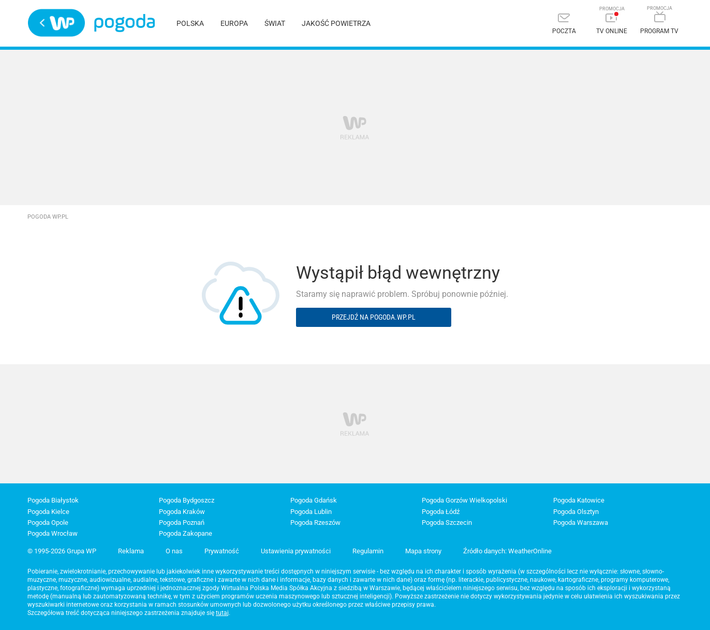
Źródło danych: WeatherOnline (507, 551)
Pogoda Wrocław (52, 533)
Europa (234, 23)
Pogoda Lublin (311, 512)
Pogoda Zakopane (185, 533)
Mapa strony (423, 551)
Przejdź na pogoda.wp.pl (374, 317)
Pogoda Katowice (578, 500)
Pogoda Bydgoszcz (186, 500)
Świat (274, 23)
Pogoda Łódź (441, 512)
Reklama (131, 551)
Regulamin (367, 551)
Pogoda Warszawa (580, 522)
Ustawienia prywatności (296, 551)
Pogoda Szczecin (447, 522)
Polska (190, 23)
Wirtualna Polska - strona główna (56, 23)
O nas (174, 551)
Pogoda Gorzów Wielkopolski (464, 500)
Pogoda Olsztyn (576, 512)
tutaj (222, 613)
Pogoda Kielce (48, 512)
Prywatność (221, 551)
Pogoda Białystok (53, 500)
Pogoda (124, 23)
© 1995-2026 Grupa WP (61, 551)
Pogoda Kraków (182, 512)
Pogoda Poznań (181, 522)
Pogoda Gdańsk (313, 500)
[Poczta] (564, 24)
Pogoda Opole (47, 522)
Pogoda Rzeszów (315, 522)
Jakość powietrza (336, 23)
